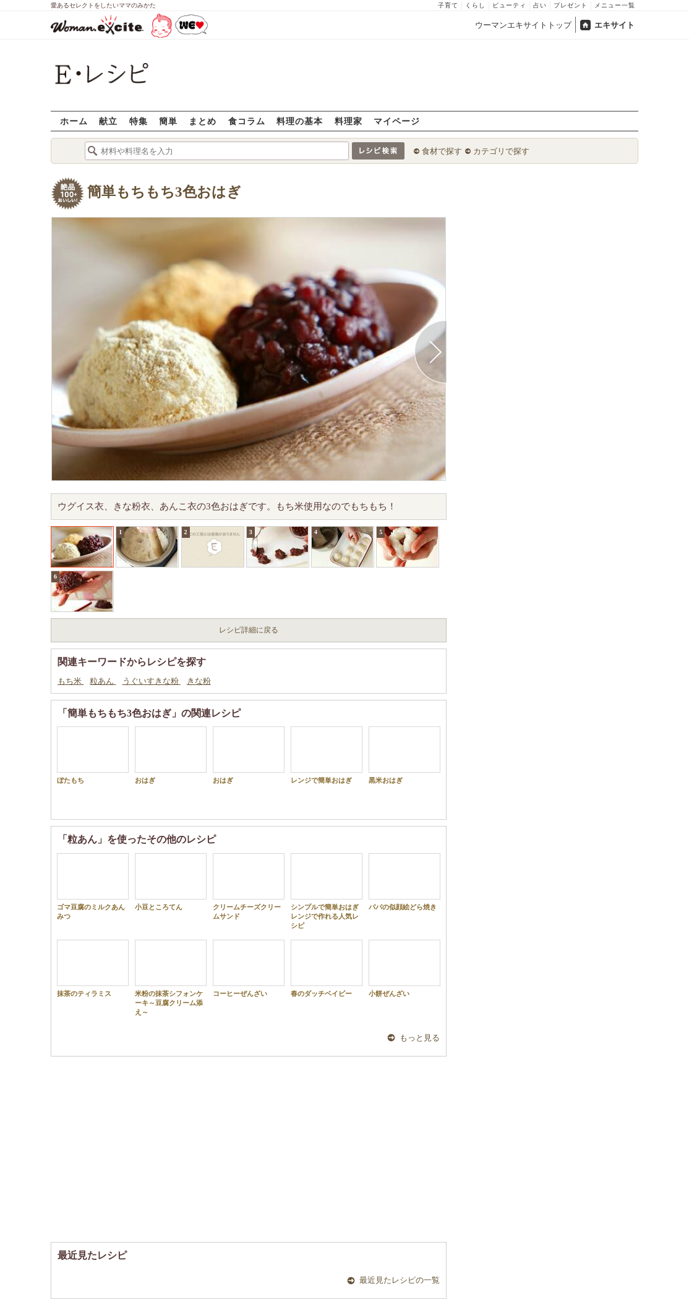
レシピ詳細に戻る (248, 630)
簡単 (168, 121)
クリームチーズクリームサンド (249, 886)
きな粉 (199, 681)
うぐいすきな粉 (151, 681)
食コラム (246, 121)
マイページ (397, 121)
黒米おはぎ (404, 755)
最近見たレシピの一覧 (399, 1280)
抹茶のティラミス (93, 968)
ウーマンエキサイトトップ (523, 25)
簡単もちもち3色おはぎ (164, 192)
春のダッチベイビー (326, 968)
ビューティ (509, 5)
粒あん (103, 681)
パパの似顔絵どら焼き (404, 882)
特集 (138, 121)
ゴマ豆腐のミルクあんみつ (93, 886)
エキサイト (614, 25)
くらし (475, 5)
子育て (448, 5)
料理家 (348, 121)
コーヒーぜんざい (249, 968)
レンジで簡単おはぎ (326, 755)
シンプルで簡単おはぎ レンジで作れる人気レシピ (326, 891)
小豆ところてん (171, 882)
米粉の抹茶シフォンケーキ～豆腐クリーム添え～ (171, 978)
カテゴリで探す (501, 151)
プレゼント (571, 5)
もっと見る (420, 1037)
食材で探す (442, 151)
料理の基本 (299, 121)
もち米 (70, 681)
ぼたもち (93, 755)
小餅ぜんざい (404, 968)
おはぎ (171, 755)
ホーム (74, 121)
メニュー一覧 (614, 5)
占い (540, 5)
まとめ (202, 121)
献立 (108, 121)
